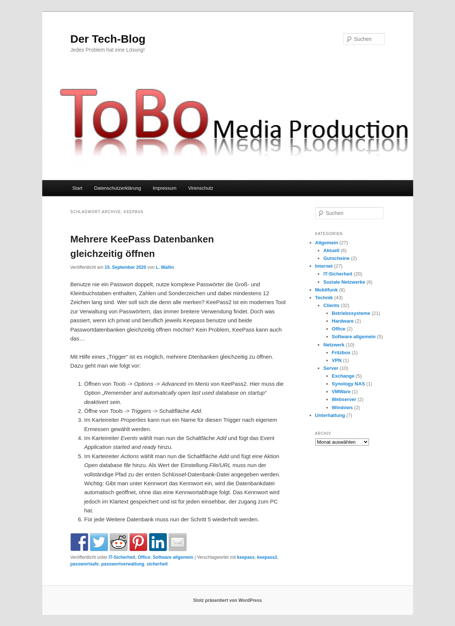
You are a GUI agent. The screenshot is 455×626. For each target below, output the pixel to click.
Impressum (165, 188)
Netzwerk (333, 345)
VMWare (341, 391)
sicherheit (157, 564)
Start (77, 188)
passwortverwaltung (122, 564)
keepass (245, 557)
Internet (324, 266)
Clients (331, 305)
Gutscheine (336, 258)
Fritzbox (341, 352)
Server (330, 368)
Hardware (343, 321)
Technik (324, 297)
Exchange (343, 376)
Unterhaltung (330, 415)
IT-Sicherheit (122, 557)
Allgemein (326, 242)
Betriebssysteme (351, 313)
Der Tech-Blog (108, 39)
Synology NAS (348, 384)
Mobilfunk (326, 290)
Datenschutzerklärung (117, 188)
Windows (342, 407)
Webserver (344, 399)
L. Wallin (165, 267)
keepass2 (267, 557)
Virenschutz (200, 188)
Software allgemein (173, 557)
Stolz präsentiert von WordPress (227, 600)
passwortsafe (84, 564)
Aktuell (331, 250)
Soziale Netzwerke (344, 282)
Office (144, 557)
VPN (337, 360)
